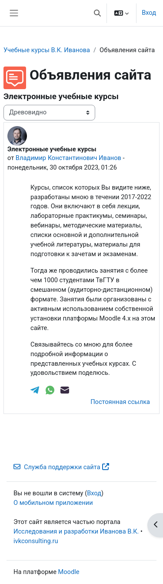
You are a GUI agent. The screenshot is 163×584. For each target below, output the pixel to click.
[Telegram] (35, 389)
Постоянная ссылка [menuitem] (120, 402)
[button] (97, 13)
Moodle (69, 572)
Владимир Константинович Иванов (68, 158)
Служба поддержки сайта (61, 467)
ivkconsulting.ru (35, 541)
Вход (149, 13)
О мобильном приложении (53, 503)
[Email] (64, 389)
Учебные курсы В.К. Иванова (46, 50)
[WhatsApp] (51, 389)
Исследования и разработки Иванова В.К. (76, 531)
